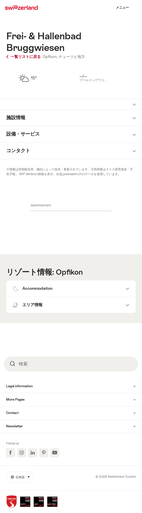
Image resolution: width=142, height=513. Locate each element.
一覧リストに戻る (24, 56)
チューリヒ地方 (72, 56)
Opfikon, (50, 56)
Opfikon (69, 272)
